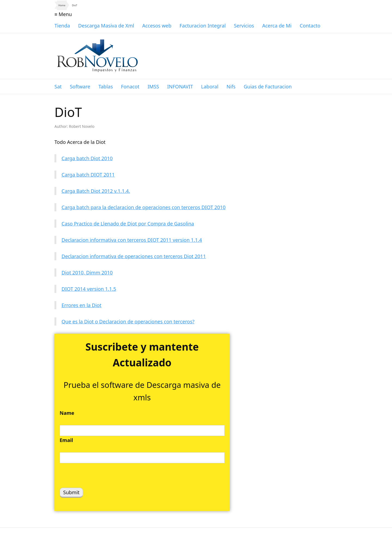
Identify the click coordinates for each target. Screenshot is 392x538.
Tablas (105, 86)
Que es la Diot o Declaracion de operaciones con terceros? (128, 321)
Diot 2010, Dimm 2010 (87, 272)
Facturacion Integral (203, 25)
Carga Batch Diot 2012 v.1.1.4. (96, 191)
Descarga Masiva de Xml (106, 25)
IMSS (153, 86)
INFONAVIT (180, 86)
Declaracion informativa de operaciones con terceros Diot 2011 (134, 256)
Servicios (244, 25)
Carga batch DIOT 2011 (88, 174)
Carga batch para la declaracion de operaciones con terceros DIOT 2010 (144, 207)
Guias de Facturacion (268, 86)
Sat (58, 86)
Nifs (230, 86)
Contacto (310, 25)
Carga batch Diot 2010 (87, 158)
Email (66, 440)
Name (67, 413)
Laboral (209, 86)
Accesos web (156, 25)
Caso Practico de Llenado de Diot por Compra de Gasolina (128, 223)
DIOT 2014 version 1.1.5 (89, 289)
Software (80, 86)
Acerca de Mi (277, 25)
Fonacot (130, 86)
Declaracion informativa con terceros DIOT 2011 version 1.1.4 (132, 240)
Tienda (62, 25)
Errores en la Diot (81, 305)
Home (61, 5)
